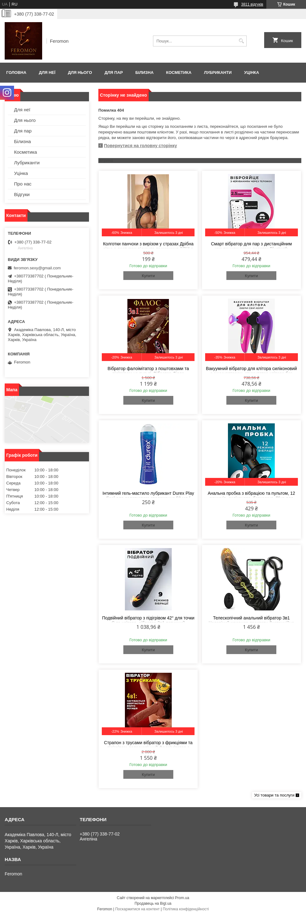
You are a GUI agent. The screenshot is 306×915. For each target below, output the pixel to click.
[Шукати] (241, 41)
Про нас (23, 183)
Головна (16, 72)
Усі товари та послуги (274, 795)
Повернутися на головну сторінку (140, 145)
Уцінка (251, 72)
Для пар (114, 72)
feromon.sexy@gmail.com (37, 268)
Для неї (47, 72)
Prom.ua (182, 898)
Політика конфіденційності (186, 909)
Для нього (80, 72)
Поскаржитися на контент (137, 909)
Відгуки (22, 194)
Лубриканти (218, 72)
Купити (148, 275)
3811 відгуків (252, 4)
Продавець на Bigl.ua (153, 903)
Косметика (178, 72)
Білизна (144, 72)
